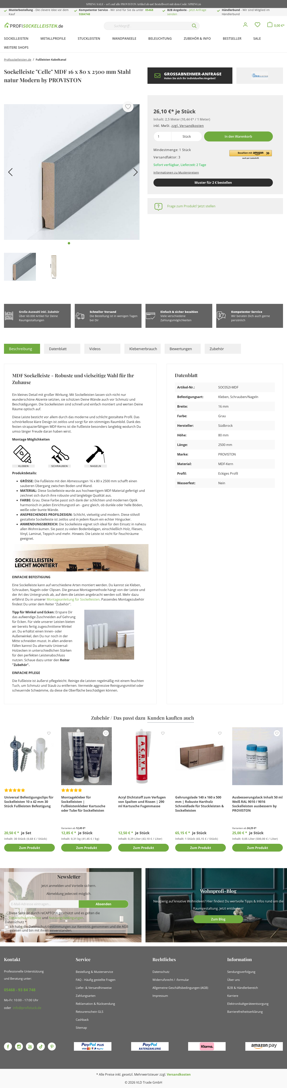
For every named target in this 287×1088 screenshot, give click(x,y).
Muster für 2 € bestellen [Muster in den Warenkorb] (213, 182)
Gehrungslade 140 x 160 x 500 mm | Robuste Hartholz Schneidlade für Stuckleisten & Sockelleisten (199, 804)
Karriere (232, 996)
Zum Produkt (29, 848)
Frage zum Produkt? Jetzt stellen (191, 206)
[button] (250, 155)
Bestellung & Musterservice (94, 972)
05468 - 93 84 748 (19, 989)
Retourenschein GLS (89, 1012)
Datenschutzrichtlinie (25, 918)
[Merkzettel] (257, 25)
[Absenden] (104, 904)
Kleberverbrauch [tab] (143, 348)
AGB (125, 926)
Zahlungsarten (85, 996)
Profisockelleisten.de (17, 59)
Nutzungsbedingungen (66, 918)
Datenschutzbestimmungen (50, 926)
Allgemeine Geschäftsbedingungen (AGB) (180, 988)
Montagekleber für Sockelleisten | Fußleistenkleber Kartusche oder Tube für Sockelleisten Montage (83, 804)
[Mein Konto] (245, 25)
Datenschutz (160, 972)
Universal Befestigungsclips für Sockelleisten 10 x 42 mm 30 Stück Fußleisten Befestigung (28, 801)
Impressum (160, 996)
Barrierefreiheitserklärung (245, 1012)
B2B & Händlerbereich (242, 988)
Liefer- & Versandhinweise (94, 988)
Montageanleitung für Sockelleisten (73, 599)
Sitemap (81, 1028)
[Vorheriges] (9, 173)
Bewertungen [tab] (181, 348)
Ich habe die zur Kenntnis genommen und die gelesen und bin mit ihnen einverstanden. (69, 928)
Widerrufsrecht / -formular (170, 980)
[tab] (22, 349)
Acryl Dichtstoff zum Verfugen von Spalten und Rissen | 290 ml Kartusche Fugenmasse (142, 801)
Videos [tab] (95, 348)
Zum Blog (218, 919)
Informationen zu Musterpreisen (176, 172)
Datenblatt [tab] (58, 348)
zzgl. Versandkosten (187, 126)
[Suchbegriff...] (146, 26)
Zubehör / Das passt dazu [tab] (118, 717)
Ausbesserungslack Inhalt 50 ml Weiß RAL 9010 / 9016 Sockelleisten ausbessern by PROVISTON (257, 804)
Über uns (233, 980)
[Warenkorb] (276, 25)
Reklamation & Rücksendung (95, 1004)
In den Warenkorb (238, 136)
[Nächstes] (135, 173)
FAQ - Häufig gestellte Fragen (95, 980)
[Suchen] (194, 26)
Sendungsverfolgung (241, 972)
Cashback (82, 1020)
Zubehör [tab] (217, 348)
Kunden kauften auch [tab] (170, 717)
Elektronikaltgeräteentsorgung (247, 1004)
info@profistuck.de (27, 1008)
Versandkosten (179, 1074)
